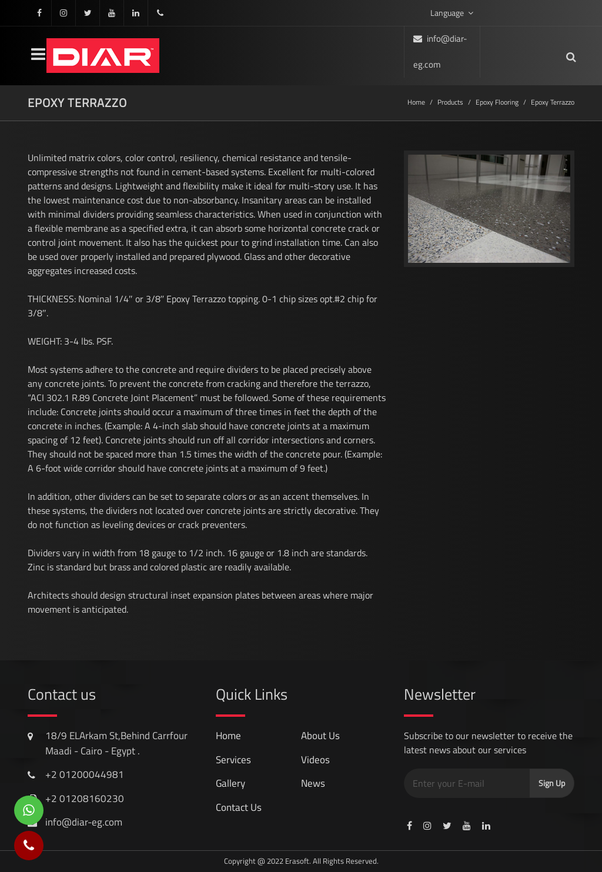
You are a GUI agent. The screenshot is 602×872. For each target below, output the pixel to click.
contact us (239, 807)
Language (451, 12)
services (233, 759)
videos (315, 759)
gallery (230, 783)
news (313, 783)
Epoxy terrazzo (552, 102)
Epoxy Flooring (497, 102)
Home (416, 102)
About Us (320, 735)
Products (450, 102)
